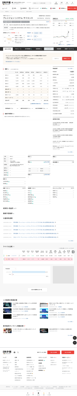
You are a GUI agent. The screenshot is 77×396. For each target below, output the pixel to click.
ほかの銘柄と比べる (36, 289)
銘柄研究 (24, 8)
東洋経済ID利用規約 (39, 388)
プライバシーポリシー (46, 386)
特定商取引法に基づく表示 (65, 386)
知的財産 (55, 386)
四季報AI (62, 8)
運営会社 (8, 386)
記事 (14, 8)
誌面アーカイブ (68, 48)
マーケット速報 (24, 318)
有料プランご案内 (72, 8)
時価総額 (8, 268)
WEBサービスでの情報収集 (32, 386)
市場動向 (60, 306)
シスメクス (13, 255)
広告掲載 (22, 386)
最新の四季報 (8, 49)
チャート (61, 3)
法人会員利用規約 (60, 388)
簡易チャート (61, 44)
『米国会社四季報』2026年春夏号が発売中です (19, 2)
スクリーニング (33, 8)
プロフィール (18, 48)
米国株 (53, 8)
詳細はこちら (67, 58)
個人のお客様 (54, 352)
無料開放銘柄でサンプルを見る (13, 61)
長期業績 (38, 48)
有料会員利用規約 (50, 388)
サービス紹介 (15, 386)
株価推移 (59, 48)
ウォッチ (67, 3)
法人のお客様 (68, 352)
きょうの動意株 (24, 306)
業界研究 (43, 8)
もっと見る (70, 68)
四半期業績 (27, 48)
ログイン (72, 3)
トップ (5, 8)
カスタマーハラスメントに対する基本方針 (22, 388)
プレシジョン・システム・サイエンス (17, 11)
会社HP (47, 21)
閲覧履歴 (56, 3)
